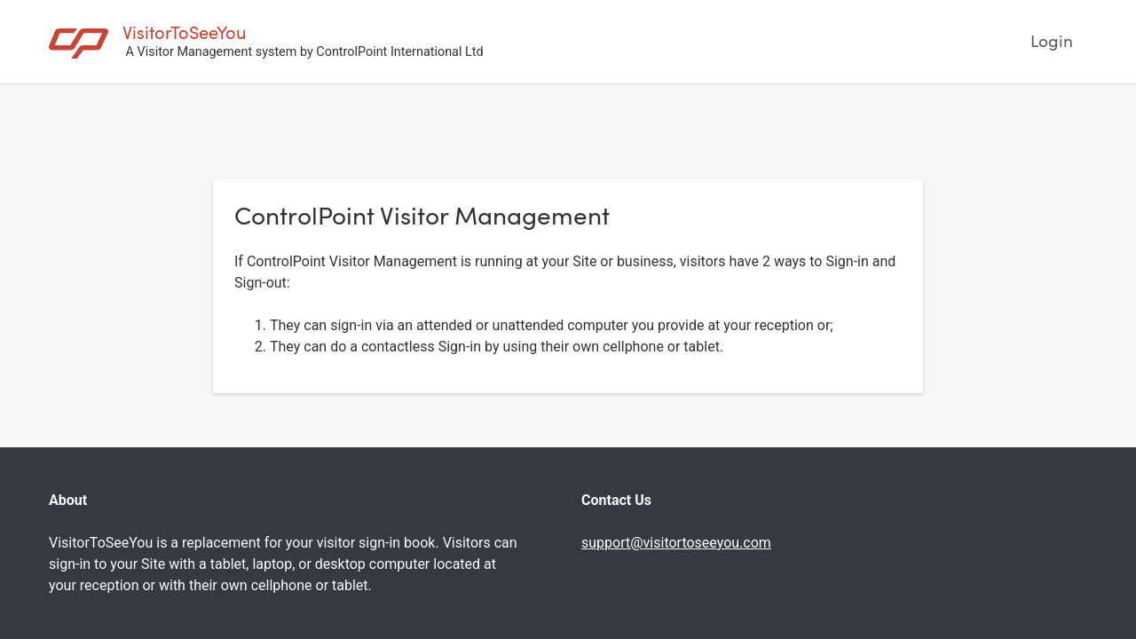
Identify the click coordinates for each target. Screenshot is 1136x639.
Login (1051, 40)
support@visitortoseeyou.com (676, 542)
